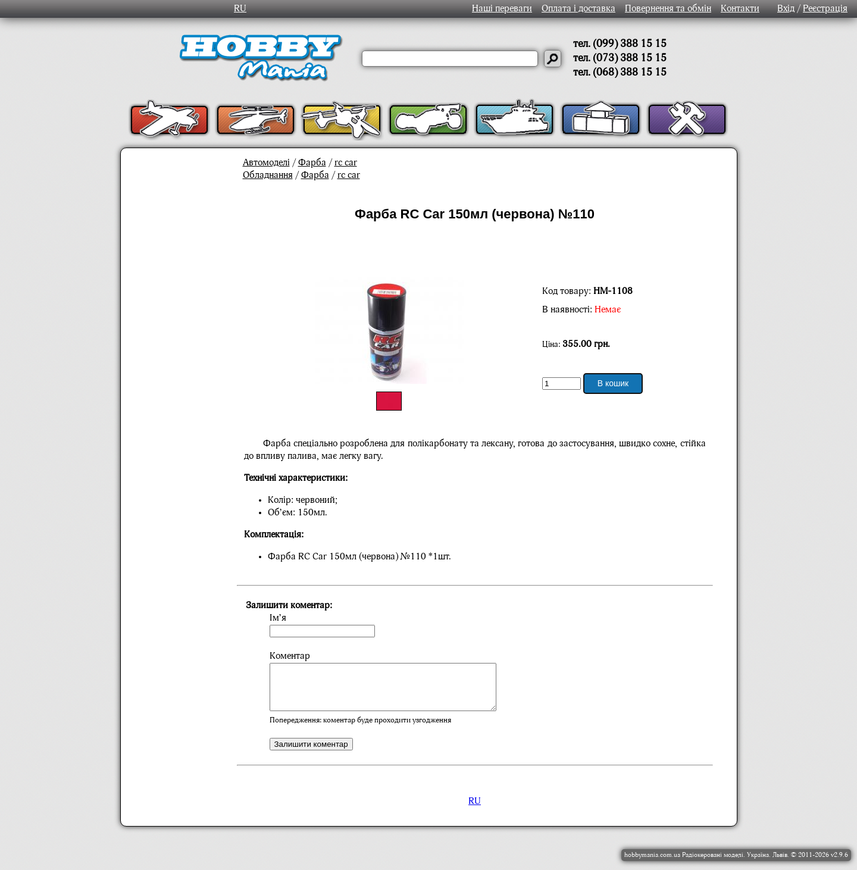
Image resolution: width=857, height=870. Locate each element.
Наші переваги (502, 9)
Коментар (290, 656)
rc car (345, 163)
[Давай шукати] (552, 58)
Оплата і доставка (578, 9)
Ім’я (278, 618)
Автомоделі (266, 163)
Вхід (786, 9)
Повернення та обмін (668, 9)
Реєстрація (825, 9)
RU (240, 9)
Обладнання (268, 175)
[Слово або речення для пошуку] (450, 59)
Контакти (740, 9)
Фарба (312, 163)
